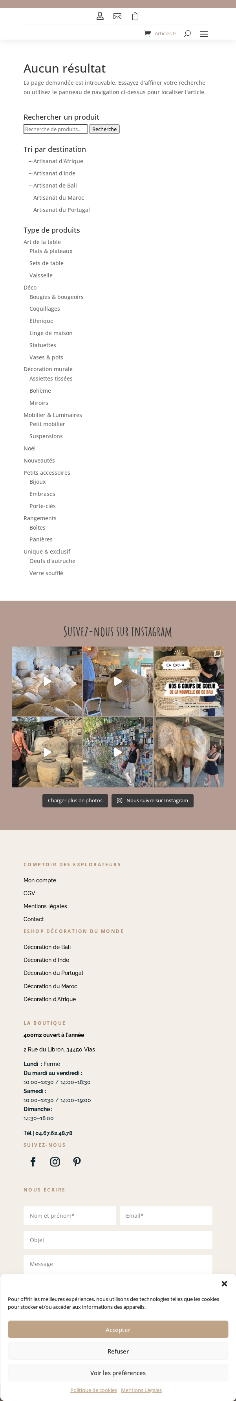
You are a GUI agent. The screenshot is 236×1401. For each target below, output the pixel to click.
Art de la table (42, 242)
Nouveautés (39, 460)
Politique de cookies (93, 1390)
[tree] (118, 186)
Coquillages (44, 308)
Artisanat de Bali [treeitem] (55, 185)
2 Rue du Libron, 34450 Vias (59, 1049)
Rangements (40, 518)
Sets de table (46, 263)
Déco (30, 287)
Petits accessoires (47, 472)
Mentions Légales (141, 1390)
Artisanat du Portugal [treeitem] (61, 209)
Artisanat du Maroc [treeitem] (58, 197)
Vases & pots (46, 357)
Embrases (42, 493)
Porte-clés (42, 506)
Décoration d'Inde (46, 960)
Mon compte (40, 880)
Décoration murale (48, 369)
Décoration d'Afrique (50, 999)
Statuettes (42, 345)
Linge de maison (51, 333)
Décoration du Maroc (50, 986)
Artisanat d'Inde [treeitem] (54, 173)
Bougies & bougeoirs (56, 297)
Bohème (40, 390)
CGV (29, 893)
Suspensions (46, 436)
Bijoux (37, 481)
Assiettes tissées (51, 378)
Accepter (118, 1330)
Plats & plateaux (51, 251)
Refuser (118, 1351)
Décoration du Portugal (53, 973)
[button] (224, 1284)
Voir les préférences (118, 1373)
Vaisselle (41, 275)
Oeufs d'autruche (52, 561)
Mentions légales (45, 906)
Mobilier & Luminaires (53, 415)
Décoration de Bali (47, 947)
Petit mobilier (47, 424)
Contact (34, 919)
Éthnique (41, 320)
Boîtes (37, 527)
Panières (41, 539)
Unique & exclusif (47, 551)
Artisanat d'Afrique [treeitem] (58, 161)
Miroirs (38, 402)
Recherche (104, 129)
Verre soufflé (46, 573)
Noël (30, 448)
